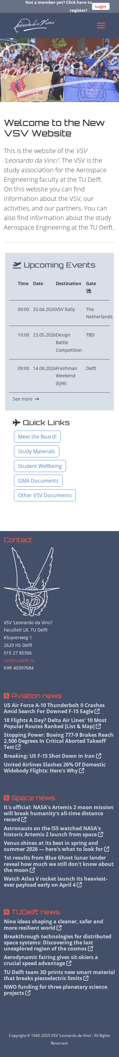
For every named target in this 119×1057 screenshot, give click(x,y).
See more (26, 399)
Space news (33, 798)
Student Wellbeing (40, 465)
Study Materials (36, 451)
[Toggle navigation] (101, 25)
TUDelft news (35, 912)
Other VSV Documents (45, 495)
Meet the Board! (37, 436)
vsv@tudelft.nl (19, 660)
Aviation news (36, 696)
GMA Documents (38, 480)
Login (100, 6)
